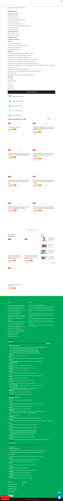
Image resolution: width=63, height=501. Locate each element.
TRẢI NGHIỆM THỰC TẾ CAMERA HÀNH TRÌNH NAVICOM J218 (51, 251)
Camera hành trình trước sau (14, 17)
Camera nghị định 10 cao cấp (14, 33)
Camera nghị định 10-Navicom (14, 127)
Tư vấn (9, 41)
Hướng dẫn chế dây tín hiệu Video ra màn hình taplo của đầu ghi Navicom (23, 63)
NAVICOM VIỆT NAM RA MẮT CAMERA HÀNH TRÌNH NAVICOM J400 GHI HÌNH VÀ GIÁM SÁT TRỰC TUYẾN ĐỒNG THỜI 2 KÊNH (51, 239)
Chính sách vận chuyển (12, 484)
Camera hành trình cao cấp (13, 21)
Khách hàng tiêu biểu (12, 80)
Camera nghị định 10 (13, 31)
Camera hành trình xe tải (13, 15)
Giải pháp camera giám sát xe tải (14, 47)
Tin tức (42, 234)
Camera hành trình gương (13, 29)
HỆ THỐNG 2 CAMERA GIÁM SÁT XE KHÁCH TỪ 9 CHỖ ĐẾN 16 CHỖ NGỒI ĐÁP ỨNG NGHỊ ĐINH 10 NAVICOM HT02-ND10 (43, 128)
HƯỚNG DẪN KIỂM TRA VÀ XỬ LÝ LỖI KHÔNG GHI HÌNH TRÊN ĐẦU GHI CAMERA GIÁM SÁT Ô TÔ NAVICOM (31, 65)
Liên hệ (9, 82)
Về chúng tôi (10, 79)
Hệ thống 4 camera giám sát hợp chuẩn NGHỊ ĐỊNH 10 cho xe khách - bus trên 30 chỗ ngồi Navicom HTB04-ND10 (43, 155)
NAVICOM (26, 485)
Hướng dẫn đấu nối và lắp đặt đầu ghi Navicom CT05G (19, 57)
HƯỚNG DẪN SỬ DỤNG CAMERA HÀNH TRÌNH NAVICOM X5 (21, 75)
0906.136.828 (5, 499)
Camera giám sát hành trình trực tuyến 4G (16, 19)
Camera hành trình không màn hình (15, 23)
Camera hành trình (13, 14)
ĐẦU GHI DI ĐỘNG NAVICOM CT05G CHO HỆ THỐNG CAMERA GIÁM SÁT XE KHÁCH (51, 245)
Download (10, 51)
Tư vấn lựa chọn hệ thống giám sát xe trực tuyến (18, 45)
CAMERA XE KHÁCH (12, 37)
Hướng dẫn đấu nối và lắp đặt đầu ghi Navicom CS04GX (19, 55)
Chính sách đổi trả (11, 491)
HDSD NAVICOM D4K (12, 73)
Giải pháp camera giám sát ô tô (14, 49)
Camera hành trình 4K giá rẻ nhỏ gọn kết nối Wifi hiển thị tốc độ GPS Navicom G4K (31, 257)
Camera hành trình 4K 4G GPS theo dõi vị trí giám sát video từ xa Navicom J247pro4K (15, 257)
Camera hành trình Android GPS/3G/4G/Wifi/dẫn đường (19, 25)
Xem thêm (53, 262)
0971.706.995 (5, 496)
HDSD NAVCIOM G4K (12, 67)
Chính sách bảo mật (12, 490)
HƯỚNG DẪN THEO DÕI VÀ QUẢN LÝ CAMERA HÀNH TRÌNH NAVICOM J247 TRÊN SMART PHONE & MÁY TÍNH (51, 258)
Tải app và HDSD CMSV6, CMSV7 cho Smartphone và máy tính (21, 53)
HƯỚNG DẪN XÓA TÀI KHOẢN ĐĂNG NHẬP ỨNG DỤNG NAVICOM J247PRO (24, 71)
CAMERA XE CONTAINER (13, 39)
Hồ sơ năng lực (11, 86)
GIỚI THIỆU (10, 77)
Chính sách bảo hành (12, 486)
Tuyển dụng (10, 84)
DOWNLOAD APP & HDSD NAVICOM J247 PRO (18, 69)
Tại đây (52, 343)
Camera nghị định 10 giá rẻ (13, 35)
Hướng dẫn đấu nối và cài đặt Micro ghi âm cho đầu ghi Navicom (21, 61)
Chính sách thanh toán (12, 488)
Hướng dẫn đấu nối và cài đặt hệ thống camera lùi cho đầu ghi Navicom (22, 59)
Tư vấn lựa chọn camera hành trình (15, 43)
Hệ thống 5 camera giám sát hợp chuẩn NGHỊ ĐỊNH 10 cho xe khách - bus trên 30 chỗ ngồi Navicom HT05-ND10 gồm (44, 182)
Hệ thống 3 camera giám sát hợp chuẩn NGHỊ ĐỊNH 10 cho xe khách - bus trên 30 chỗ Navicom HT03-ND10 (18, 182)
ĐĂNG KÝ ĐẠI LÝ (11, 88)
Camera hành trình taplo (13, 27)
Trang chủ (10, 7)
